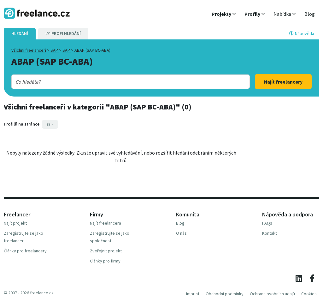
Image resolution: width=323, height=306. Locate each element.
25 (48, 124)
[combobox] (120, 81)
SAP (54, 50)
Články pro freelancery (25, 251)
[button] (223, 14)
